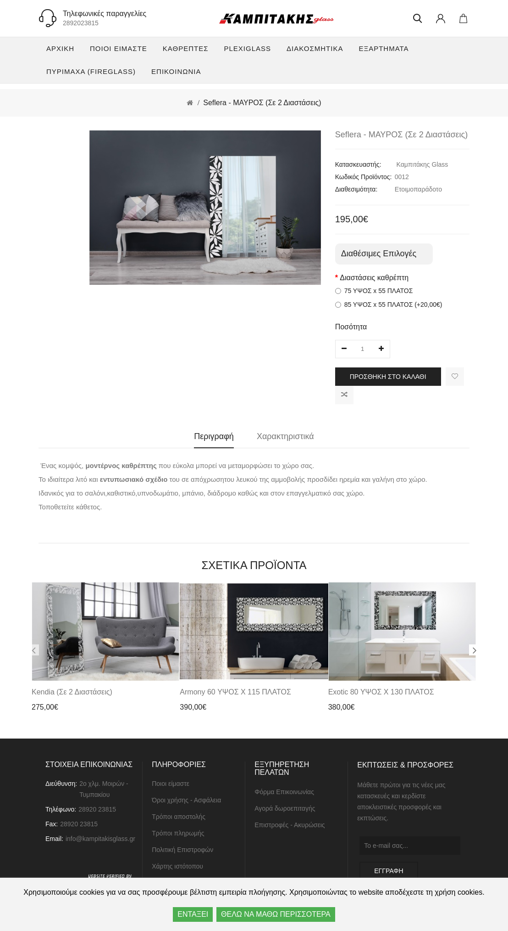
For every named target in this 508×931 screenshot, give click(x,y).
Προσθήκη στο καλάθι (388, 376)
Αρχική (60, 48)
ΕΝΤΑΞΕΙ (192, 914)
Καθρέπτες (186, 48)
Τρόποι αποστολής (178, 818)
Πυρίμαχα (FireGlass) (91, 71)
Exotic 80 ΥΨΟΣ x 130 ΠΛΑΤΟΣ (381, 693)
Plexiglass (247, 48)
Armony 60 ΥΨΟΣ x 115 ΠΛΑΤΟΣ (235, 693)
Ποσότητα (351, 327)
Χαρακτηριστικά (285, 436)
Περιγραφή (214, 436)
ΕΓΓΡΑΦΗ (388, 872)
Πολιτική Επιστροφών (182, 851)
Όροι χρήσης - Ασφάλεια (186, 802)
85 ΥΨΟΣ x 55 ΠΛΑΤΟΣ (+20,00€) (388, 304)
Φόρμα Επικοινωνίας (284, 793)
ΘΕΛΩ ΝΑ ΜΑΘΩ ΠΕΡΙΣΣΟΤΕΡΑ (276, 914)
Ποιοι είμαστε (118, 48)
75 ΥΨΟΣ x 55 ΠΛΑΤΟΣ (374, 290)
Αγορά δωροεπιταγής (284, 810)
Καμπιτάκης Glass (422, 164)
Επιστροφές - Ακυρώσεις (289, 826)
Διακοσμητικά (315, 48)
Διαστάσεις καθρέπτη (374, 278)
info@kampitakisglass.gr (100, 840)
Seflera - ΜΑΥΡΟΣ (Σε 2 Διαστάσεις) (262, 103)
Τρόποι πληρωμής (178, 835)
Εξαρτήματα (384, 48)
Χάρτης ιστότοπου (177, 868)
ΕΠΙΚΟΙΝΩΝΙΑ (176, 71)
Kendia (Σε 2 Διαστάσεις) (72, 693)
